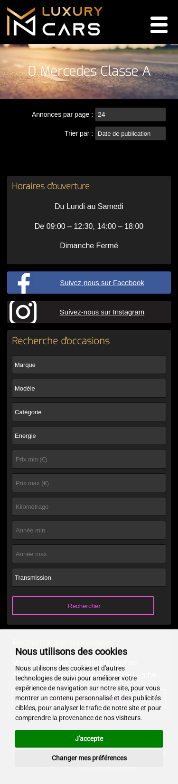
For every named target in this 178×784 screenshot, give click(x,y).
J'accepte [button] (89, 738)
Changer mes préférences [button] (89, 758)
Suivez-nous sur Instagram (102, 312)
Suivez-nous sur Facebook (102, 283)
